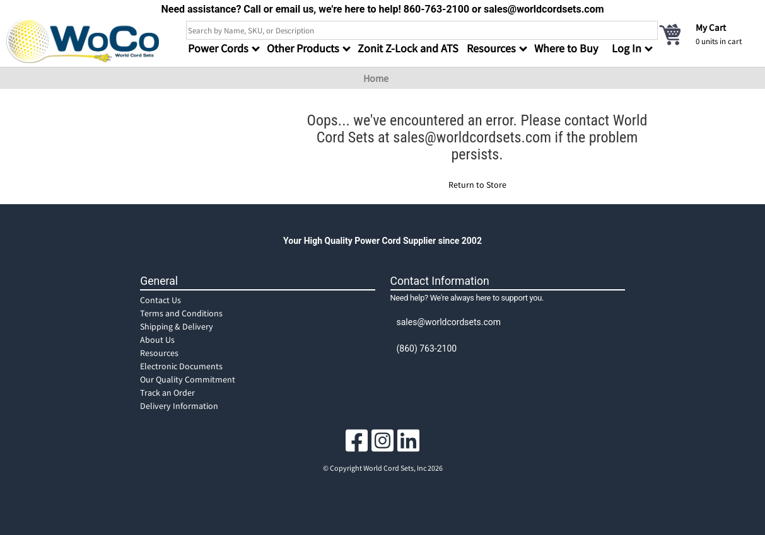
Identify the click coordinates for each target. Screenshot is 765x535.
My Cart (711, 27)
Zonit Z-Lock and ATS (408, 48)
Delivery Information (179, 405)
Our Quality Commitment (187, 379)
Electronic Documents (181, 366)
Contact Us (160, 300)
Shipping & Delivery (176, 326)
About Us (157, 339)
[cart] (708, 34)
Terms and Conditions (181, 313)
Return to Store (477, 184)
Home (375, 78)
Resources (159, 353)
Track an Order (167, 392)
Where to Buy (566, 48)
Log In (626, 48)
